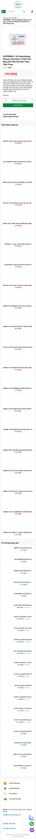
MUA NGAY (18, 105)
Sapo (22, 836)
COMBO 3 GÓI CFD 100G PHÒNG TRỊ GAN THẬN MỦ (19, 470)
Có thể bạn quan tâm (10, 543)
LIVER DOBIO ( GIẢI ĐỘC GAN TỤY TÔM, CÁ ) (18, 264)
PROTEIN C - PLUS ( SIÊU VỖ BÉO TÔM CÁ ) (18, 244)
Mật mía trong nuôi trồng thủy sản (24, 754)
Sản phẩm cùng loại (10, 125)
